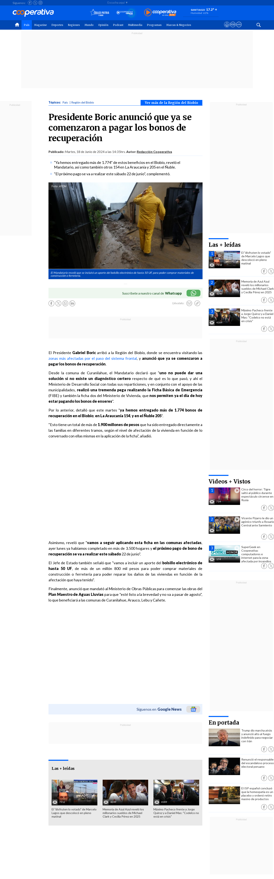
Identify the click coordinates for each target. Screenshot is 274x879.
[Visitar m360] (233, 28)
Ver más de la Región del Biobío (171, 103)
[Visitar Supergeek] (239, 28)
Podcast (118, 25)
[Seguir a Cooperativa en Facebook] (30, 2)
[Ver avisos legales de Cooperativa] (227, 28)
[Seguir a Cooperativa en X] (35, 2)
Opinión (103, 25)
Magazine (40, 25)
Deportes (57, 25)
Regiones (74, 25)
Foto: (55, 186)
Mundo (89, 25)
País (27, 25)
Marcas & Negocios (178, 25)
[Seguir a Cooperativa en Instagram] (40, 2)
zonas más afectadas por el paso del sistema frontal (92, 358)
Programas (154, 25)
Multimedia (135, 25)
